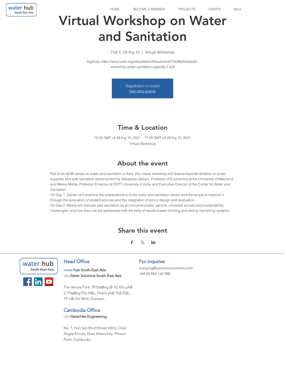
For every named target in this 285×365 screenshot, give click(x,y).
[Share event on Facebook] (132, 242)
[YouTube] (49, 281)
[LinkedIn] (38, 281)
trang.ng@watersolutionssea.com (166, 268)
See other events (143, 91)
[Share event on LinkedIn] (153, 242)
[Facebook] (27, 281)
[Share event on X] (143, 242)
